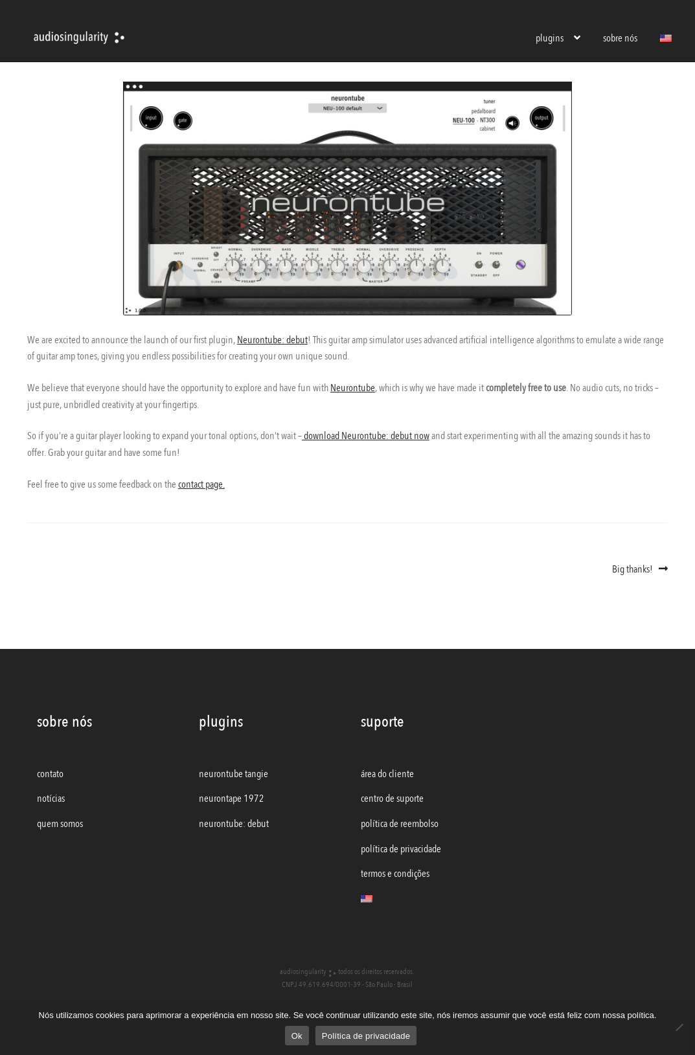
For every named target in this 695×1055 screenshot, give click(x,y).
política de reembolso (400, 824)
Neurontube (352, 388)
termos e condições (395, 874)
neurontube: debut (234, 824)
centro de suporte (392, 798)
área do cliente (387, 774)
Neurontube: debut (272, 340)
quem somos (60, 824)
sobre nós (620, 38)
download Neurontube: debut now (365, 436)
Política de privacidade (366, 1036)
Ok (296, 1036)
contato (50, 774)
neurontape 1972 (231, 798)
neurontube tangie (233, 774)
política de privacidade (401, 849)
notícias (51, 798)
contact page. (201, 484)
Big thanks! (632, 569)
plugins (550, 38)
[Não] (678, 1027)
